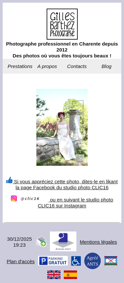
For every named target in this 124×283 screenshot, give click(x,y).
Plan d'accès (21, 261)
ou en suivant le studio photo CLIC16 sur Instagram (62, 202)
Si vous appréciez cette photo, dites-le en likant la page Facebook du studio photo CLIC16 (62, 184)
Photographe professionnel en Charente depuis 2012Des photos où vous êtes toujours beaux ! (62, 49)
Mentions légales (98, 242)
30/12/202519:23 (19, 242)
